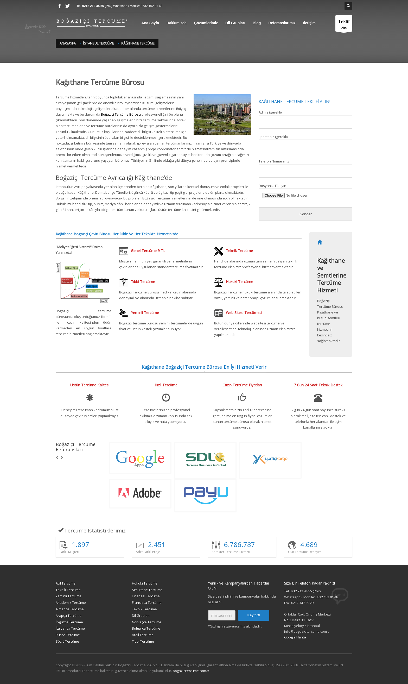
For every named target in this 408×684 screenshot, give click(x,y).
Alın (343, 25)
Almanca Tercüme (70, 609)
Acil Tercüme (65, 583)
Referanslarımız (281, 23)
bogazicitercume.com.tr (191, 670)
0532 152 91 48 (151, 6)
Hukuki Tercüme (144, 583)
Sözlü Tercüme (67, 641)
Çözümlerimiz (206, 23)
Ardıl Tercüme (143, 634)
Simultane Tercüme (147, 589)
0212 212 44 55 (93, 6)
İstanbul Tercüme (98, 43)
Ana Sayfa (150, 23)
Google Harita (295, 637)
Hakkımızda (177, 23)
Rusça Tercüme (68, 634)
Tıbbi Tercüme (143, 641)
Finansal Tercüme (146, 596)
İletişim (309, 23)
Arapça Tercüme (68, 615)
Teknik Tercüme (68, 589)
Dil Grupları (235, 23)
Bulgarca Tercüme (146, 628)
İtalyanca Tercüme (70, 628)
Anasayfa (68, 43)
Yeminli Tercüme (68, 596)
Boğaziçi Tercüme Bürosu (121, 114)
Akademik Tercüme (71, 602)
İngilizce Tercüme (69, 622)
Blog (257, 23)
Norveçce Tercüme (146, 622)
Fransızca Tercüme (147, 602)
